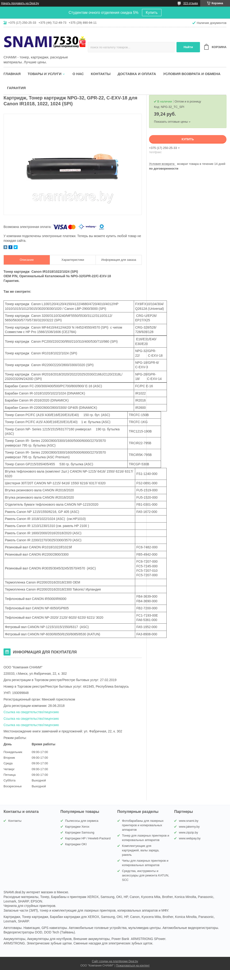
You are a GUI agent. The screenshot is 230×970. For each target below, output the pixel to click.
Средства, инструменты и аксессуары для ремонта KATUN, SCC (145, 875)
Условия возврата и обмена (191, 74)
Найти (188, 47)
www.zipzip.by (188, 832)
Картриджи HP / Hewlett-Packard (88, 838)
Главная (12, 74)
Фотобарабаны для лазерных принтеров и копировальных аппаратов (143, 825)
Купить (152, 13)
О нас (78, 74)
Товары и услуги (44, 74)
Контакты (101, 74)
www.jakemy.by (189, 826)
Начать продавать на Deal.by (20, 3)
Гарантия (16, 88)
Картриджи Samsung (79, 832)
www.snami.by (188, 820)
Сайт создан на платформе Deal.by (115, 961)
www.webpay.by (189, 838)
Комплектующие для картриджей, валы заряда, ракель (140, 850)
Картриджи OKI (76, 844)
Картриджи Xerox (77, 826)
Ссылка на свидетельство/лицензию (31, 712)
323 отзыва (190, 3)
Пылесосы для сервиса (82, 820)
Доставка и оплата (137, 74)
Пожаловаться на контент (133, 965)
